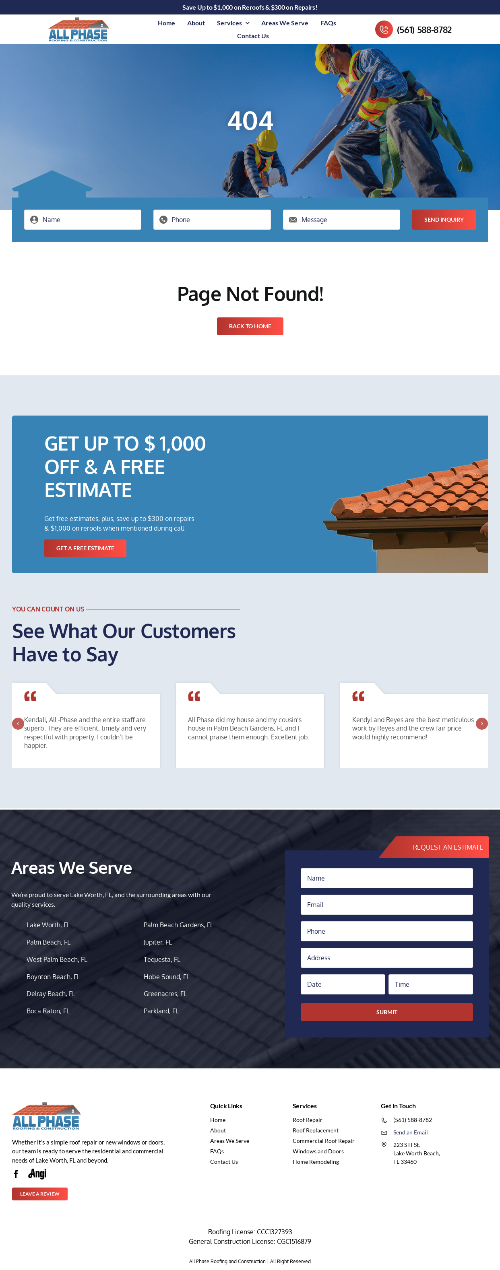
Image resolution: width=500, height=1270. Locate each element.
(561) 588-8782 (424, 29)
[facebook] (16, 1174)
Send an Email (410, 1132)
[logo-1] (78, 20)
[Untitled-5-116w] (37, 1172)
